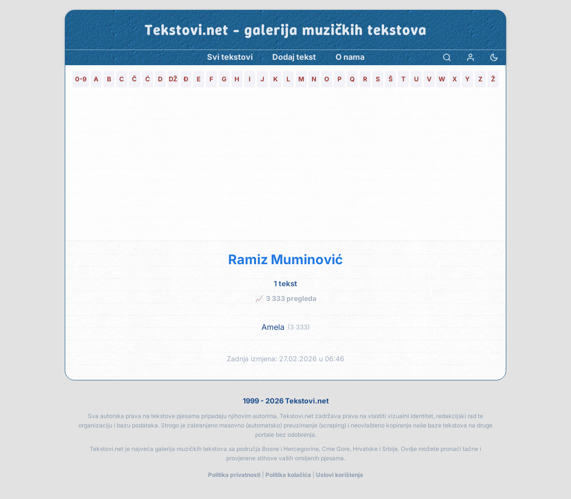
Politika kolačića (288, 474)
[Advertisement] (285, 166)
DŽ (173, 79)
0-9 (80, 79)
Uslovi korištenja (339, 474)
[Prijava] (470, 57)
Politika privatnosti (234, 474)
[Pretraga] (447, 57)
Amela (273, 327)
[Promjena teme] (494, 57)
